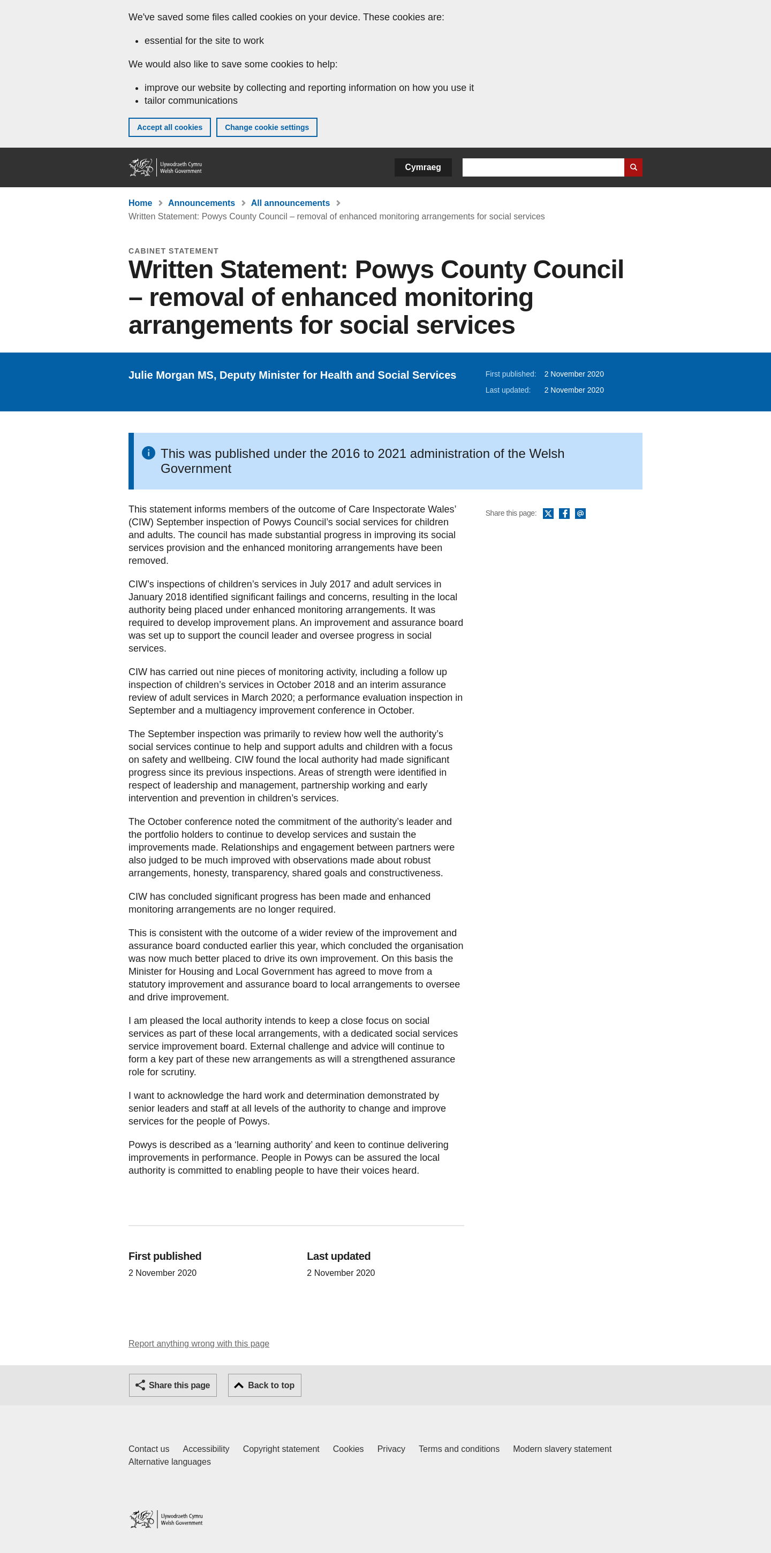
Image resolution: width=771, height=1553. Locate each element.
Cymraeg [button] (423, 167)
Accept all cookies (169, 127)
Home (140, 203)
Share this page (179, 1385)
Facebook (564, 514)
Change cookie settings (267, 127)
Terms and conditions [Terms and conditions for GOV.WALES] (459, 1448)
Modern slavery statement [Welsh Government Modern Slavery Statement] (562, 1448)
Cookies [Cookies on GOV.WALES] (348, 1448)
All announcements (290, 203)
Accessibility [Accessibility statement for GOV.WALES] (206, 1448)
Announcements (201, 203)
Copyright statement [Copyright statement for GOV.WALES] (281, 1448)
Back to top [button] (271, 1385)
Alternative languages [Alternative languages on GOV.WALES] (169, 1461)
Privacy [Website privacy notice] (391, 1448)
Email (580, 514)
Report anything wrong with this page (198, 1343)
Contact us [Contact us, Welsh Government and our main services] (148, 1448)
